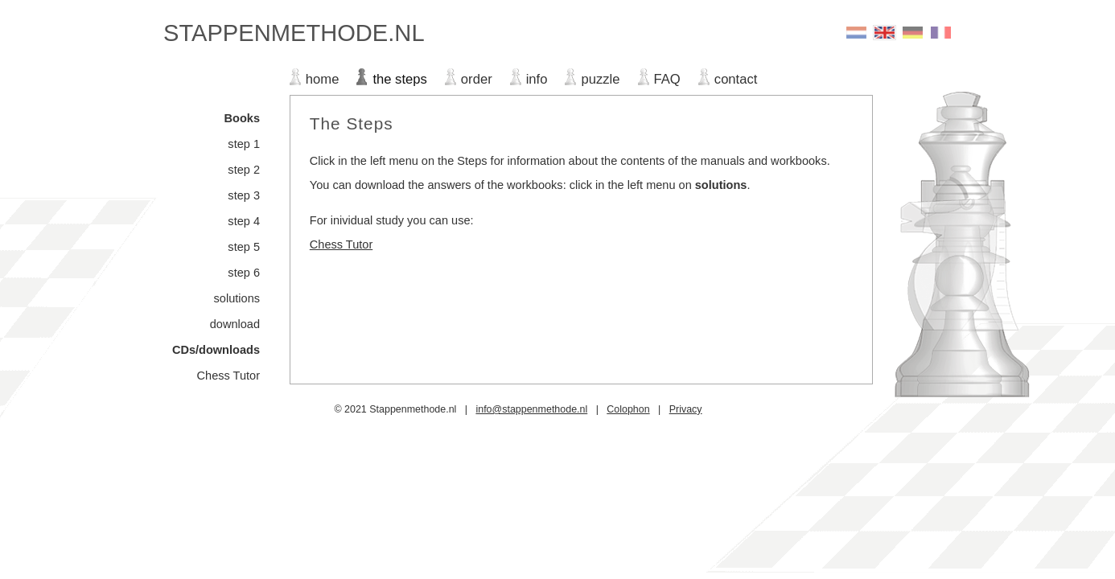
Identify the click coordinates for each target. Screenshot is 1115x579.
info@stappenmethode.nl (531, 409)
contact (736, 79)
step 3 (244, 195)
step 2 (244, 169)
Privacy (685, 409)
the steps (399, 79)
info (537, 79)
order (476, 79)
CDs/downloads (216, 349)
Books (242, 118)
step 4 (244, 221)
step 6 (244, 272)
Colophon (628, 409)
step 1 (244, 144)
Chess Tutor (228, 375)
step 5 (244, 246)
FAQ (667, 79)
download (235, 324)
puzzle (600, 79)
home (322, 79)
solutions (237, 298)
